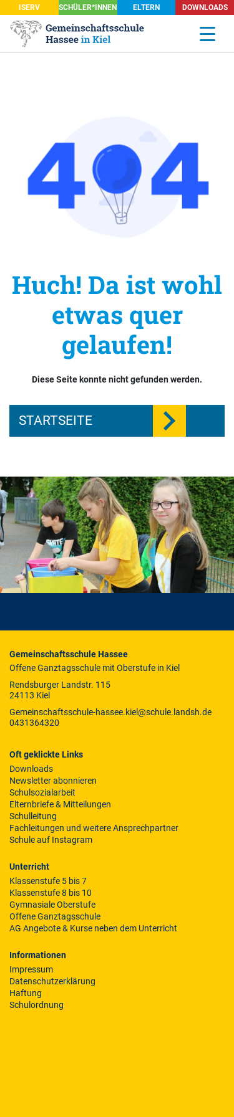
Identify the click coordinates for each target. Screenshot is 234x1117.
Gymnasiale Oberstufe (52, 905)
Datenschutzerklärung (52, 981)
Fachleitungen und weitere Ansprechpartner (93, 828)
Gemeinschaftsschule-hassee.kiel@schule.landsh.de (110, 712)
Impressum (31, 969)
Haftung (25, 993)
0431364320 (34, 723)
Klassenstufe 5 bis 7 (48, 881)
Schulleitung (33, 816)
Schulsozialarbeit (42, 792)
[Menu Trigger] (207, 34)
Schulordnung (36, 1005)
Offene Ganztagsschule (54, 916)
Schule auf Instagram (50, 840)
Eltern (146, 7)
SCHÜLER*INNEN (88, 7)
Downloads (205, 7)
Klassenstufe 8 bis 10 (50, 893)
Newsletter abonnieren (53, 781)
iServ (29, 7)
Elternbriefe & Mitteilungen (60, 804)
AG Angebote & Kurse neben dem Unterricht (93, 928)
